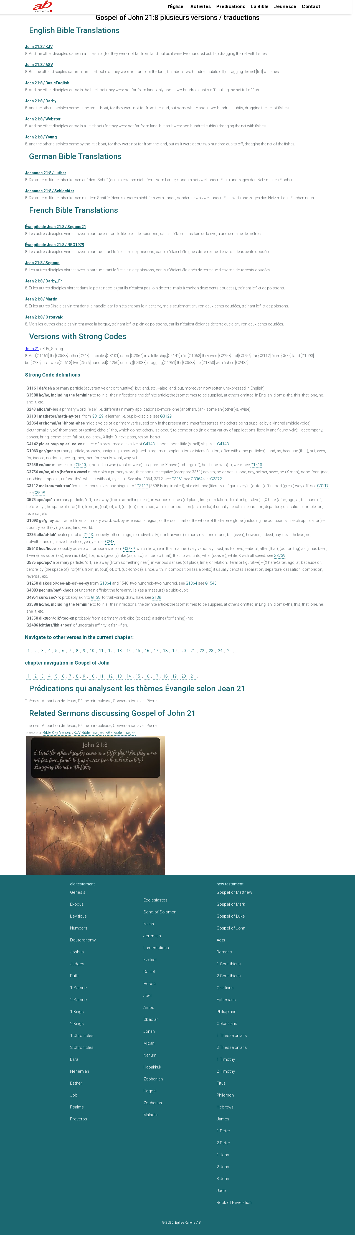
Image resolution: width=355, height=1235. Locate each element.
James (223, 1119)
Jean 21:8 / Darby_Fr (43, 281)
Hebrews (225, 1107)
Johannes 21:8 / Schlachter (49, 191)
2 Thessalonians (232, 1047)
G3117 (142, 486)
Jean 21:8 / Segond (42, 263)
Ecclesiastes (155, 900)
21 (193, 650)
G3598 (39, 493)
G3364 (196, 479)
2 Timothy (226, 1071)
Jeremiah (152, 935)
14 (128, 650)
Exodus (77, 904)
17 (156, 650)
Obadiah (151, 1019)
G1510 (80, 465)
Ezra (74, 1059)
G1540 (211, 583)
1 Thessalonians (232, 1035)
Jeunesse (285, 6)
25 (229, 650)
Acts (221, 940)
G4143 (149, 444)
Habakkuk (152, 1067)
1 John (223, 1154)
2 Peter (223, 1142)
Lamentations (156, 947)
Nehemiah (79, 1071)
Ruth (74, 975)
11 (101, 650)
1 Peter (223, 1130)
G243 (88, 534)
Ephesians (226, 999)
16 (147, 650)
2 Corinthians (229, 975)
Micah (148, 1043)
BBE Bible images (120, 732)
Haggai (149, 1090)
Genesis (77, 892)
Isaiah (148, 923)
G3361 (177, 479)
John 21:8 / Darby (40, 101)
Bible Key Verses (57, 732)
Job (73, 1095)
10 (92, 650)
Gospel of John (231, 928)
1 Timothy (226, 1059)
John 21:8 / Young (41, 137)
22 (202, 650)
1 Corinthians (229, 963)
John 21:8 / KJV (39, 46)
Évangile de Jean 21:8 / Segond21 (55, 226)
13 (119, 650)
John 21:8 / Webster (43, 119)
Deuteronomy (83, 940)
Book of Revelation (234, 1202)
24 (220, 650)
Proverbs (78, 1119)
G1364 (105, 583)
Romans (224, 951)
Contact (311, 6)
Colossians (227, 1023)
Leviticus (78, 916)
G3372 (216, 479)
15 (138, 650)
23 (211, 650)
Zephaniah (153, 1079)
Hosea (149, 983)
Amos (148, 1007)
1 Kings (77, 1011)
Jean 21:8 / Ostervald (44, 317)
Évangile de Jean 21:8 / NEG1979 (54, 245)
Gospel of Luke (231, 916)
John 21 (32, 349)
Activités (201, 6)
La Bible (259, 6)
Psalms (77, 1107)
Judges (77, 963)
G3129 (97, 416)
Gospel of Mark (231, 904)
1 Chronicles (81, 1035)
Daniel (149, 971)
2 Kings (77, 1023)
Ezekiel (149, 959)
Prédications (230, 6)
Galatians (225, 987)
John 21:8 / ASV (39, 64)
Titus (221, 1083)
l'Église (175, 6)
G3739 (129, 548)
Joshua (77, 951)
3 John (223, 1178)
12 (110, 650)
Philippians (226, 1011)
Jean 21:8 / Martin (41, 299)
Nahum (149, 1055)
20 (183, 650)
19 (174, 650)
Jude (221, 1190)
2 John (223, 1166)
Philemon (225, 1095)
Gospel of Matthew (234, 892)
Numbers (78, 928)
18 (165, 650)
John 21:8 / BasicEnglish (47, 83)
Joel (147, 995)
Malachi (150, 1114)
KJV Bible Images (89, 732)
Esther (76, 1083)
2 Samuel (79, 999)
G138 (95, 597)
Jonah (149, 1031)
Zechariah (152, 1102)
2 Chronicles (81, 1047)
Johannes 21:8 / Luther (45, 173)
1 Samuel (79, 987)
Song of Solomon (159, 912)
